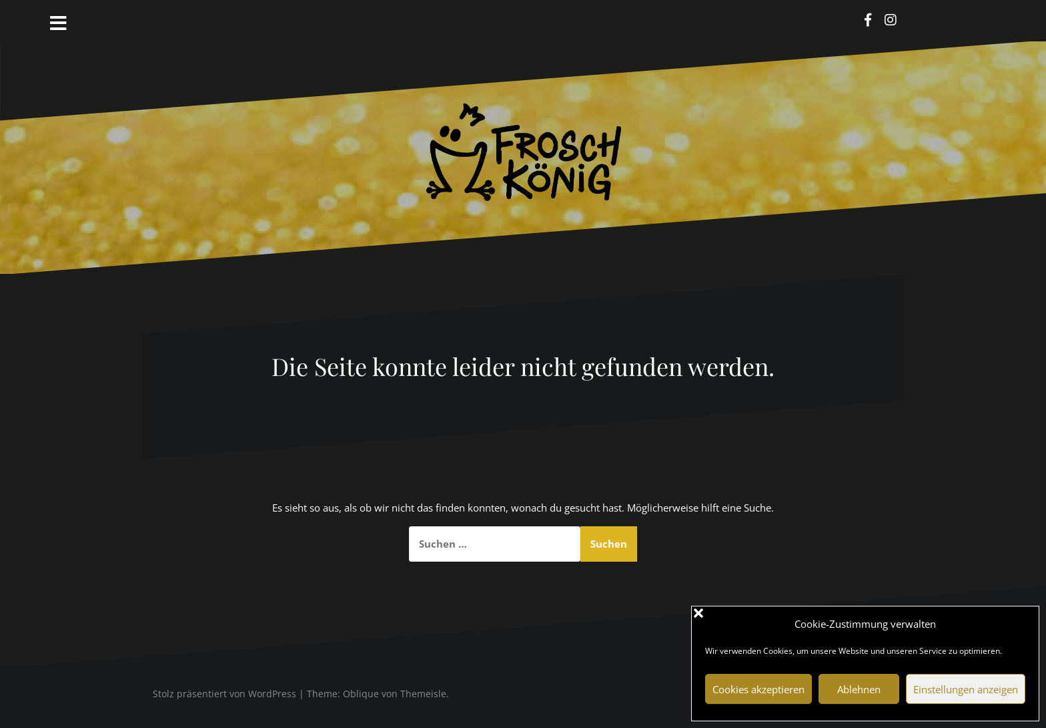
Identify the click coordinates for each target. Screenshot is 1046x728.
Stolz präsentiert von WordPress (224, 693)
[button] (1018, 623)
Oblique (361, 693)
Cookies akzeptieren (758, 689)
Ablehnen (859, 689)
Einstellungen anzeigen (965, 689)
